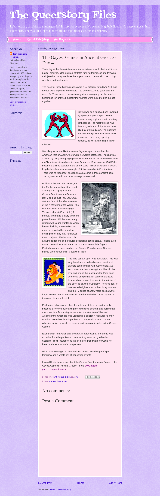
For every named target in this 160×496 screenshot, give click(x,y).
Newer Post (45, 482)
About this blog (37, 40)
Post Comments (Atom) (60, 489)
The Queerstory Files (63, 15)
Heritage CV (62, 40)
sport (66, 381)
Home (17, 40)
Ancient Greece (56, 381)
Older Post (115, 482)
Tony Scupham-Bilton (20, 55)
